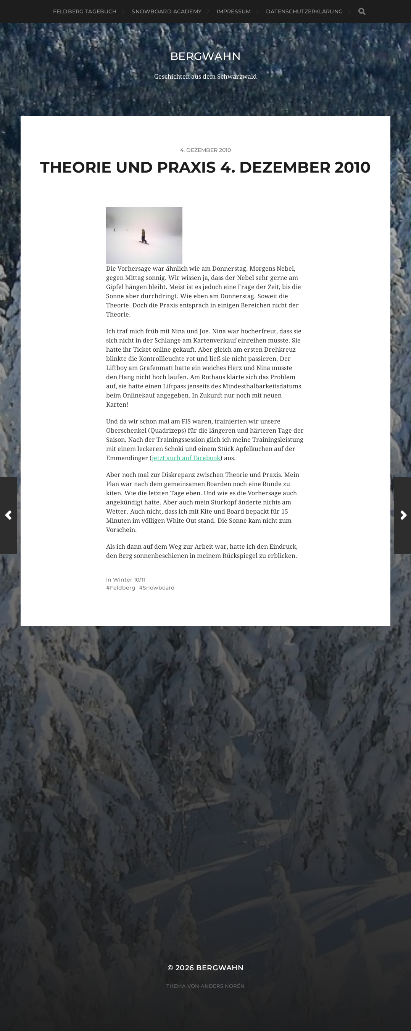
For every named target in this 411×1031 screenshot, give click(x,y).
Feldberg (122, 587)
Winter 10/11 (129, 579)
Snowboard (159, 587)
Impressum (234, 11)
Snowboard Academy (166, 11)
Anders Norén (223, 986)
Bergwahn (205, 56)
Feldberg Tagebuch (84, 11)
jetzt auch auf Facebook (186, 458)
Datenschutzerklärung (304, 11)
